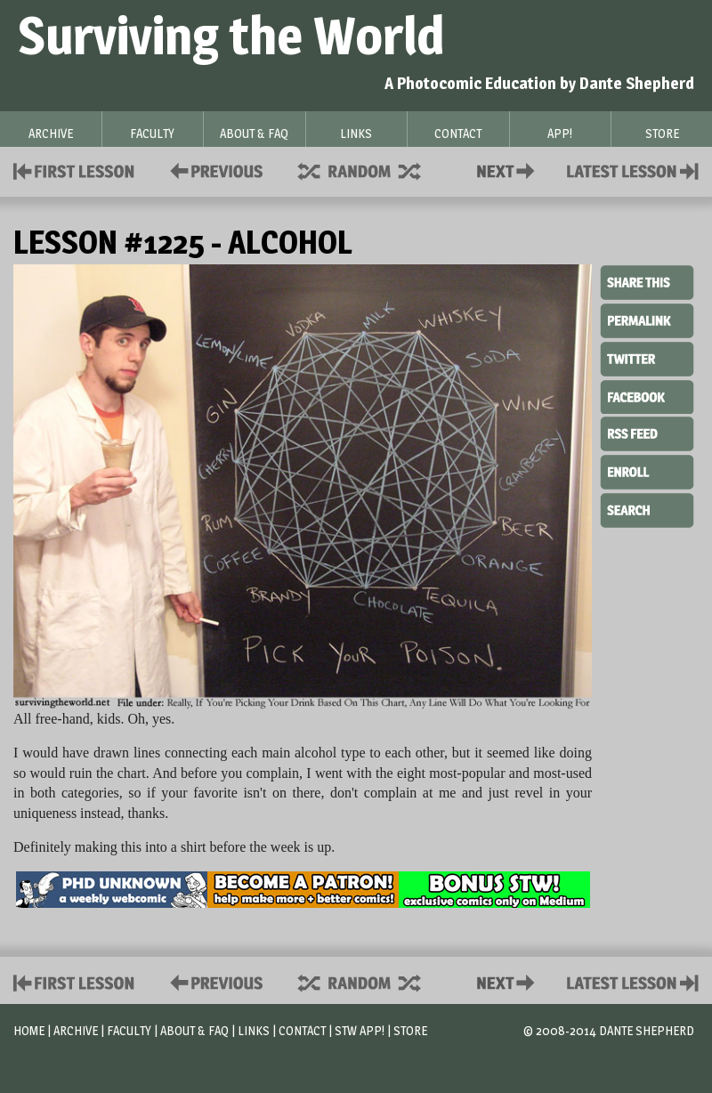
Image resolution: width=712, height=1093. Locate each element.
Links (254, 1030)
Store (410, 1030)
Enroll (647, 470)
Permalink (647, 320)
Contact (509, 169)
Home (28, 1030)
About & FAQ (194, 1030)
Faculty (129, 1030)
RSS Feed (647, 432)
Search (647, 508)
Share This (647, 283)
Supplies (371, 169)
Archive (75, 1030)
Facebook (647, 395)
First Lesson (74, 169)
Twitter (647, 357)
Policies (213, 169)
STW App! (359, 1030)
